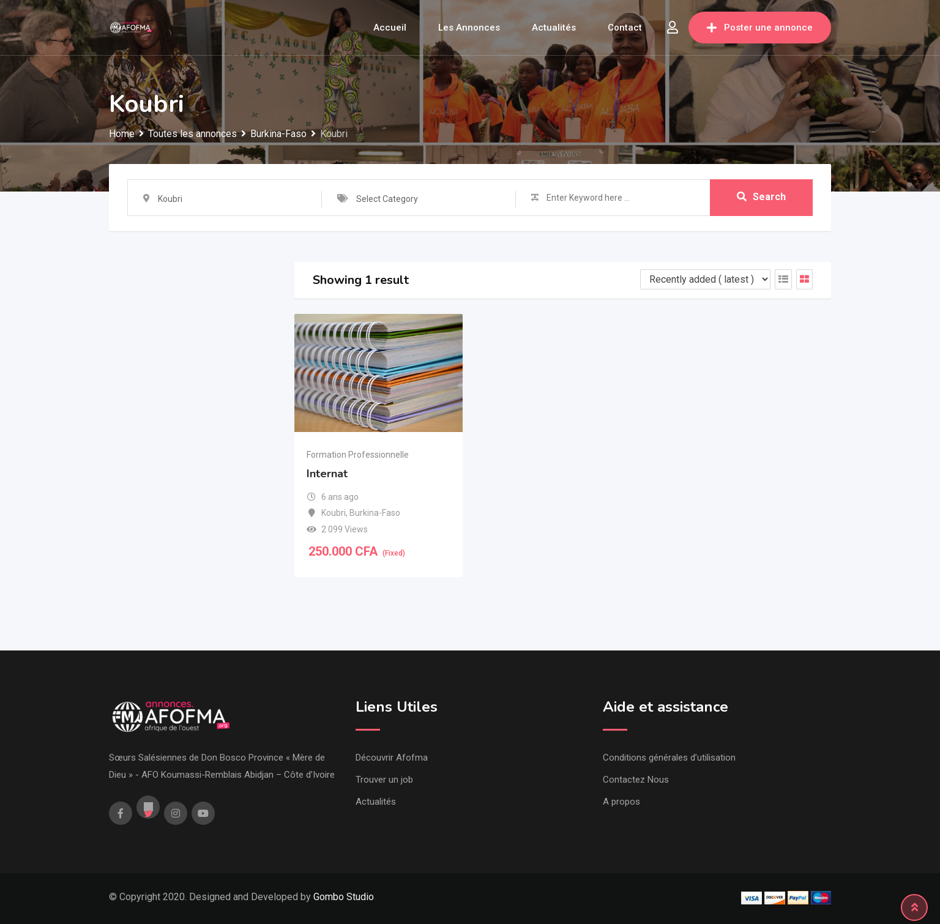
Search (761, 197)
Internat (327, 473)
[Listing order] (705, 279)
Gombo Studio (343, 897)
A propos (621, 801)
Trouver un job (384, 779)
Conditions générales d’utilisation (669, 757)
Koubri (333, 513)
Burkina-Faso (374, 513)
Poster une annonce (760, 27)
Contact (625, 27)
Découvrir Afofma (392, 757)
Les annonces (469, 27)
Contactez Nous (636, 779)
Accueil (389, 27)
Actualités (554, 27)
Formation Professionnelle (358, 455)
